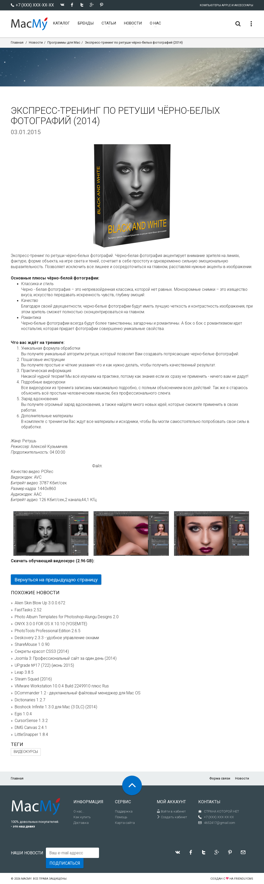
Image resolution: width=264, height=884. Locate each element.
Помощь (121, 817)
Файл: (97, 466)
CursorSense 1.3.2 (31, 720)
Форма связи (219, 778)
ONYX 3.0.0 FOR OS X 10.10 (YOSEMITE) (51, 624)
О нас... (78, 811)
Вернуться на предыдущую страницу (56, 580)
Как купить (82, 817)
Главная (17, 42)
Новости (36, 42)
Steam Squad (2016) (33, 679)
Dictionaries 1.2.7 (30, 700)
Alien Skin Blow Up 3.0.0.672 (40, 603)
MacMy (26, 878)
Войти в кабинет (171, 811)
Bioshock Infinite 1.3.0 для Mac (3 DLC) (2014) (56, 707)
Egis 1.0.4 (23, 714)
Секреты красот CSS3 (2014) (42, 651)
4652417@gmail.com (219, 823)
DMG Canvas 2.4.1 (31, 727)
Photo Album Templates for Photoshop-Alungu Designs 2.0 (67, 617)
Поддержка (124, 811)
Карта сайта (125, 823)
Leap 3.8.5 (24, 672)
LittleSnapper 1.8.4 (31, 734)
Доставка (81, 823)
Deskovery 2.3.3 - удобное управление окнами (57, 638)
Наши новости (27, 852)
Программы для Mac (63, 42)
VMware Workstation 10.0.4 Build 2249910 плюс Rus (62, 686)
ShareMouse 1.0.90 (32, 644)
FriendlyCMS (243, 878)
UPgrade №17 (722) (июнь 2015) (44, 665)
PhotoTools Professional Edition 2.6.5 (47, 631)
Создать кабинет (172, 817)
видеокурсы (26, 752)
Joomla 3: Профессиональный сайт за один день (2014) (66, 658)
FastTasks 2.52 (28, 610)
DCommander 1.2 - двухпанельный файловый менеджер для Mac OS (78, 693)
